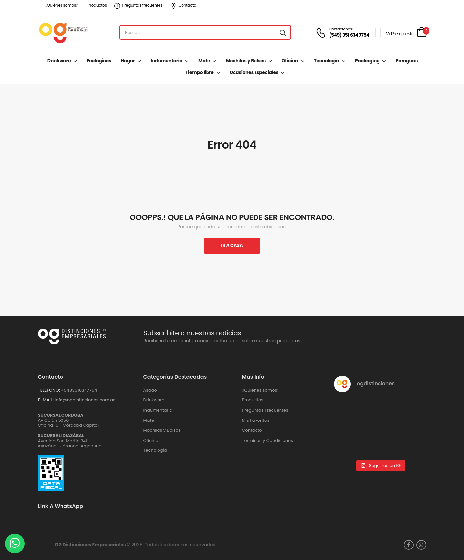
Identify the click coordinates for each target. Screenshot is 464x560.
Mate (204, 60)
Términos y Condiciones (267, 440)
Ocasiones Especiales (254, 72)
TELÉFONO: (49, 390)
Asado (150, 390)
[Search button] (283, 32)
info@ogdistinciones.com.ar (85, 400)
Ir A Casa (232, 245)
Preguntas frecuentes (138, 5)
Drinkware (59, 60)
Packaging (367, 60)
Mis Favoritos (256, 420)
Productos (97, 5)
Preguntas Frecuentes (265, 410)
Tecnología (326, 60)
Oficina (290, 60)
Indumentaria (166, 60)
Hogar (127, 60)
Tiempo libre (199, 72)
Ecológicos (99, 60)
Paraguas (407, 60)
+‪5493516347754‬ (79, 390)
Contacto (183, 5)
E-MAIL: (46, 400)
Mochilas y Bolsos (246, 60)
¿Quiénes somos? (61, 5)
